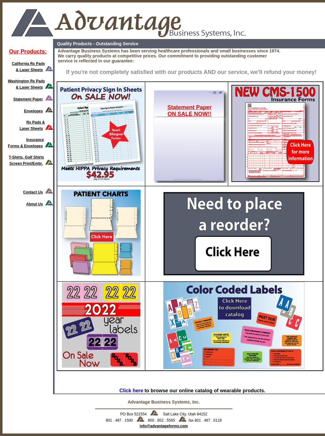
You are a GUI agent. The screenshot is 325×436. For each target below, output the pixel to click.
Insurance (35, 140)
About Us (34, 204)
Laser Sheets (31, 128)
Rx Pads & (36, 122)
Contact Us (33, 192)
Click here (131, 390)
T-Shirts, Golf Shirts (26, 157)
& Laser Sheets (29, 70)
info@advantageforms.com (164, 426)
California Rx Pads (28, 63)
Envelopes (33, 111)
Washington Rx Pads (26, 81)
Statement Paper (28, 99)
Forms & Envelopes (25, 146)
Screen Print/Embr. (26, 163)
